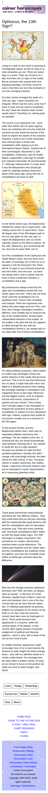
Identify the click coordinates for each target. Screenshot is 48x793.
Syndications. (29, 786)
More (17, 702)
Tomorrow (11, 694)
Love (8, 685)
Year (7, 702)
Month (35, 694)
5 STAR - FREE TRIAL (24, 724)
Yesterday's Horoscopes (24, 766)
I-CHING (24, 736)
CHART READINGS (24, 728)
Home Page (20, 747)
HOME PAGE (24, 716)
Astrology (15, 786)
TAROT (24, 732)
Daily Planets (30, 762)
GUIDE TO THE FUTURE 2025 (24, 720)
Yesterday (31, 685)
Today (18, 685)
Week (23, 694)
